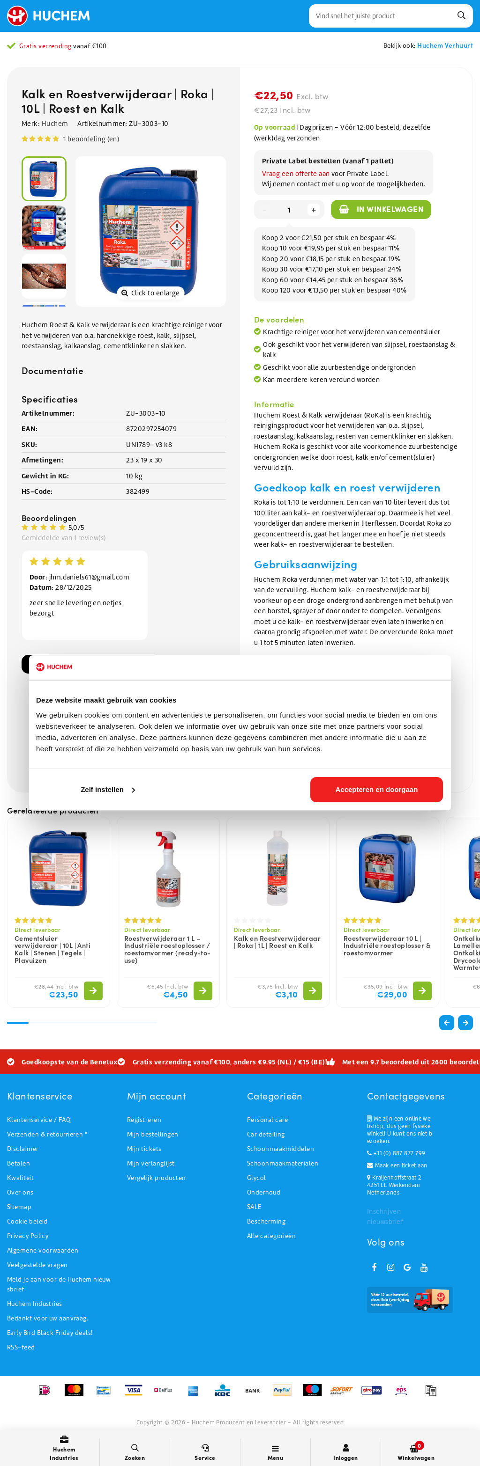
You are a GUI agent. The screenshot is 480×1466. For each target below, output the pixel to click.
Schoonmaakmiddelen (280, 1149)
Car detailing (266, 1134)
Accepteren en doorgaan (377, 789)
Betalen (18, 1163)
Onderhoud (263, 1192)
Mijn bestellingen (153, 1134)
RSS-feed (21, 1347)
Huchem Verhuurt (445, 45)
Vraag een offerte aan (296, 173)
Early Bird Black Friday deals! (50, 1333)
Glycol (256, 1178)
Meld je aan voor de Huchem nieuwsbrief (59, 1284)
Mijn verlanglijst (151, 1163)
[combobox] (391, 16)
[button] (465, 1022)
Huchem (55, 123)
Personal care (267, 1120)
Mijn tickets (144, 1149)
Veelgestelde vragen (37, 1265)
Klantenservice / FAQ (38, 1120)
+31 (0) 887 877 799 (396, 1153)
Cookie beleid (27, 1221)
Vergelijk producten (156, 1178)
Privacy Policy (27, 1236)
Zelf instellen (108, 789)
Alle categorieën (271, 1236)
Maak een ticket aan (397, 1165)
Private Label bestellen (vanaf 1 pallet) (328, 160)
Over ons (20, 1192)
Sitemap (19, 1207)
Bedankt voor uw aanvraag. (47, 1318)
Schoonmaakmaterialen (282, 1163)
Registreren (144, 1120)
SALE (254, 1207)
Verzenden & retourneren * (47, 1134)
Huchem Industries (34, 1304)
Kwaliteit (20, 1178)
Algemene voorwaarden (42, 1250)
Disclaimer (23, 1149)
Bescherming (266, 1221)
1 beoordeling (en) (91, 139)
